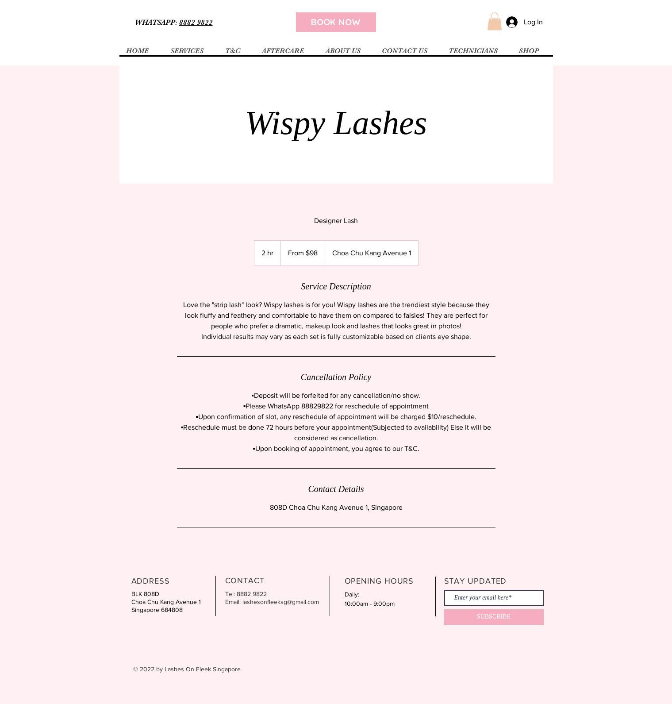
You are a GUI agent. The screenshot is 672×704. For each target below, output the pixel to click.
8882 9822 (196, 22)
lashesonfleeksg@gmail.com (280, 601)
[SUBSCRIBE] (494, 617)
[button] (494, 21)
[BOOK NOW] (336, 22)
